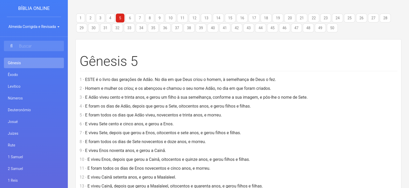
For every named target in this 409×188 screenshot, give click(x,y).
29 (82, 28)
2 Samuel (15, 169)
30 (94, 28)
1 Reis (13, 180)
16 (242, 18)
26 (361, 18)
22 (314, 18)
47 (296, 28)
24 (337, 18)
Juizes (13, 133)
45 (272, 28)
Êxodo (13, 75)
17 (254, 18)
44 (260, 28)
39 (201, 28)
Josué (13, 122)
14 (218, 18)
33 (129, 28)
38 (189, 28)
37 (177, 28)
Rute (11, 145)
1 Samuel (15, 157)
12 (194, 18)
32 (117, 28)
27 (373, 18)
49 (320, 28)
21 (302, 18)
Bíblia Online (34, 8)
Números (15, 98)
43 (249, 28)
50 (332, 28)
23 (326, 18)
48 (308, 28)
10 (171, 18)
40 (213, 28)
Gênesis (21, 62)
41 (225, 28)
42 (237, 28)
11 (183, 18)
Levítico (14, 86)
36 (165, 28)
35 (153, 28)
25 (349, 18)
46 (284, 28)
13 (206, 18)
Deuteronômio (19, 110)
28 (385, 18)
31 (106, 28)
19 (278, 18)
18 (266, 18)
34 (141, 28)
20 (290, 18)
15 (230, 18)
